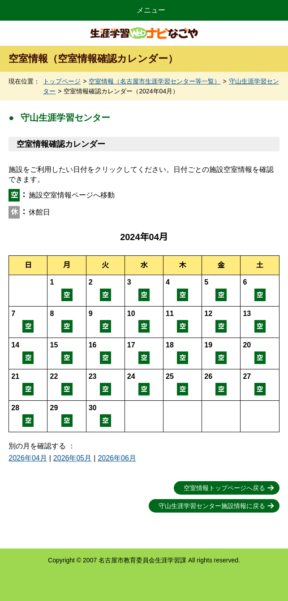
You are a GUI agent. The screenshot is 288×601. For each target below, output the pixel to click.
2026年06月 (117, 458)
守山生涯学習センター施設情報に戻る (212, 505)
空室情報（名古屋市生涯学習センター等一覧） (154, 81)
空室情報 (66, 290)
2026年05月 (72, 458)
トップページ (62, 81)
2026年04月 (28, 458)
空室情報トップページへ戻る (224, 487)
